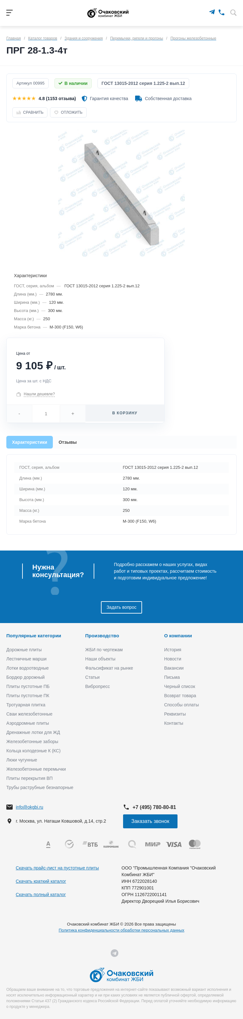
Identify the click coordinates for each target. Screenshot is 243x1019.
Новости (172, 658)
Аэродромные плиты (27, 723)
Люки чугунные (21, 759)
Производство (102, 635)
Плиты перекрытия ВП (29, 778)
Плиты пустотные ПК (27, 695)
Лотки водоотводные (27, 668)
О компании (178, 635)
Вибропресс (97, 686)
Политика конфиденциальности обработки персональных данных (121, 930)
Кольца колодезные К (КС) (33, 750)
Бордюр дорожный (25, 677)
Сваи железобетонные (29, 713)
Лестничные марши (26, 658)
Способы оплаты (181, 704)
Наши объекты (100, 658)
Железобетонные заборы (32, 741)
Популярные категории (33, 635)
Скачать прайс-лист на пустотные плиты (57, 867)
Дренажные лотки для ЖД (33, 732)
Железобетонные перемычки (36, 769)
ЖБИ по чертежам (104, 649)
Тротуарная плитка (25, 704)
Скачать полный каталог (41, 894)
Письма (172, 677)
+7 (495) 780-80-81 (154, 807)
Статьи (92, 677)
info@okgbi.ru (29, 807)
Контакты (173, 723)
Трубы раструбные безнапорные (39, 787)
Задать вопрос (122, 607)
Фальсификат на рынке (109, 668)
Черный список (179, 686)
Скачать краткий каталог (41, 881)
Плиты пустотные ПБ (28, 686)
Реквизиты (175, 713)
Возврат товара (180, 695)
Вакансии (174, 668)
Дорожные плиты (24, 649)
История (172, 649)
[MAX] (203, 12)
